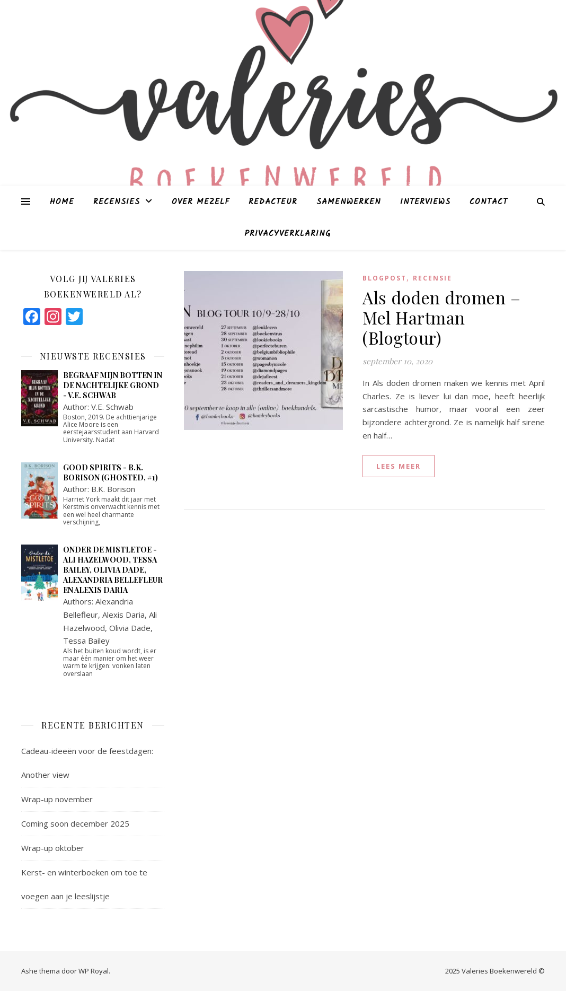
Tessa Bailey (86, 640)
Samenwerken (348, 202)
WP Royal (93, 971)
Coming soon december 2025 (75, 823)
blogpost (384, 278)
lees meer (398, 466)
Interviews (425, 202)
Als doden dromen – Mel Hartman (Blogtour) (441, 317)
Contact (489, 202)
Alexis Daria (123, 614)
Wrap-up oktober (52, 848)
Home (62, 202)
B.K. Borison (113, 489)
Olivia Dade (130, 627)
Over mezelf (200, 202)
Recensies (116, 202)
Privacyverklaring (287, 233)
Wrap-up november (57, 799)
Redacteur (273, 202)
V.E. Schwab (112, 406)
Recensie (432, 278)
